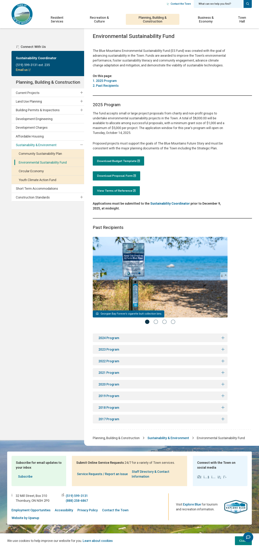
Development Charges (32, 127)
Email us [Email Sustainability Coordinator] (24, 70)
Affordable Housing (30, 136)
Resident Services (57, 19)
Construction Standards (33, 197)
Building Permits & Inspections (38, 110)
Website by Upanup (25, 518)
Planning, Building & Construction (153, 19)
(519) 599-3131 (77, 496)
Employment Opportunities (31, 510)
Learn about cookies (98, 541)
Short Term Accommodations (37, 188)
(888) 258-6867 (77, 500)
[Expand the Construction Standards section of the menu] (81, 197)
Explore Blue (192, 504)
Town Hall (242, 19)
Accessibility (64, 510)
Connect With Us (31, 47)
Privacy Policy (87, 510)
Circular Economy (31, 171)
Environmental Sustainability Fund (43, 162)
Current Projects (28, 93)
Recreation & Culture (99, 19)
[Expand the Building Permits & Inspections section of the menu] (81, 109)
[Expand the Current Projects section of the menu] (81, 92)
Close (243, 541)
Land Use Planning (29, 101)
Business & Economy (206, 19)
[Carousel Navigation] (160, 275)
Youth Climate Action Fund (37, 180)
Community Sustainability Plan (40, 153)
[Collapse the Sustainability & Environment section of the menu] (81, 144)
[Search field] (218, 4)
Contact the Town (179, 3)
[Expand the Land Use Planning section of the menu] (81, 101)
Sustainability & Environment (36, 145)
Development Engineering (34, 119)
